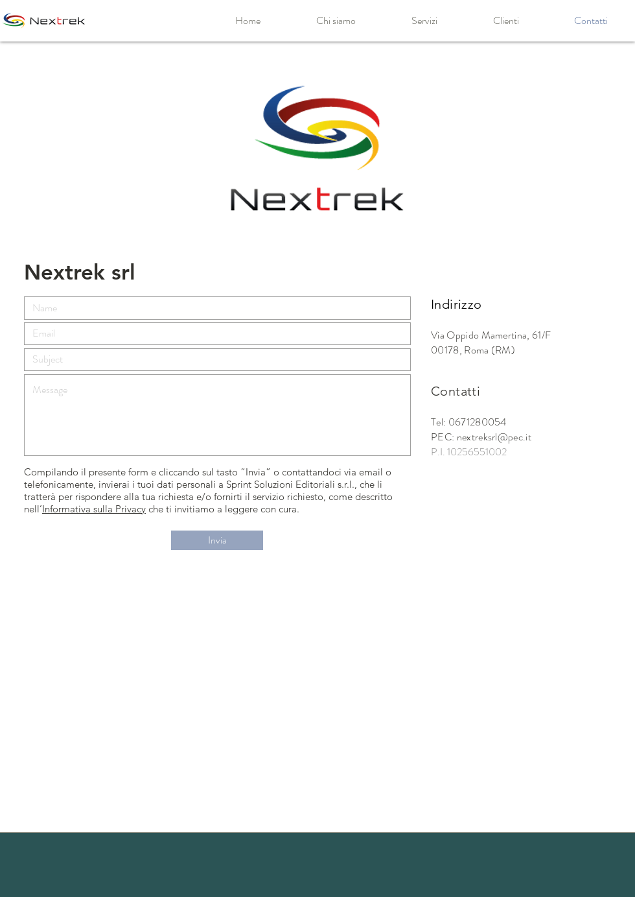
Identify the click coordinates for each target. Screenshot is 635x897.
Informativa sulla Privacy (94, 509)
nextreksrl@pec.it (494, 436)
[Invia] (217, 540)
